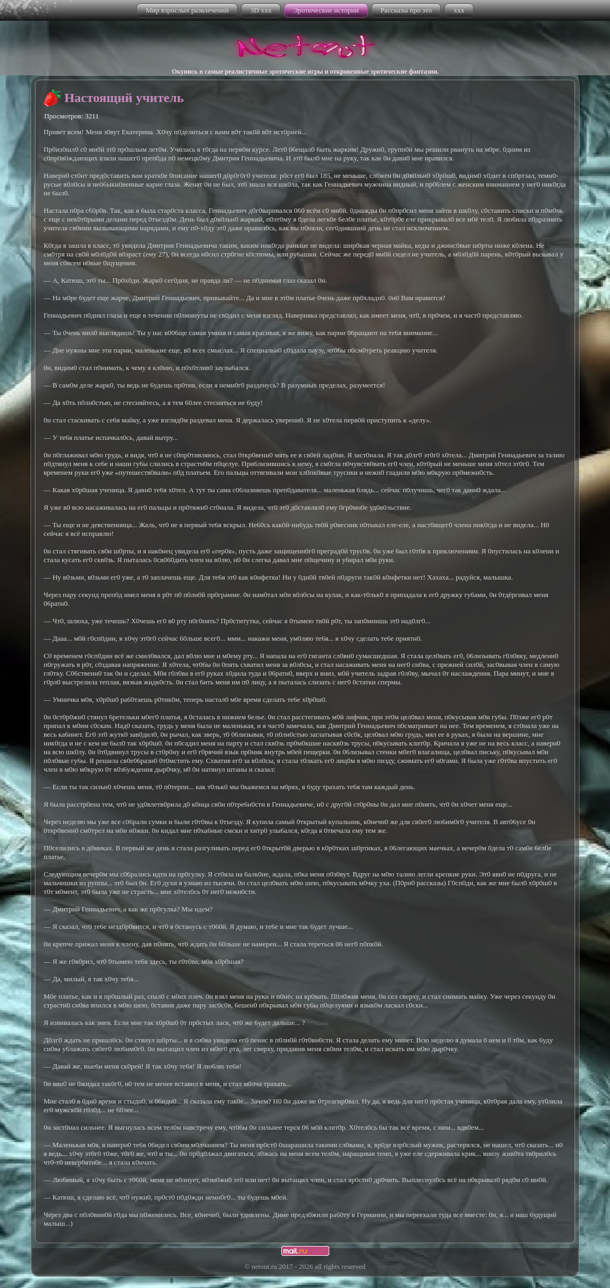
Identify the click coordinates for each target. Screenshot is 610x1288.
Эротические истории (326, 10)
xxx (459, 10)
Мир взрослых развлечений (187, 10)
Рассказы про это (406, 10)
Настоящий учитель (124, 98)
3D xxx (260, 10)
